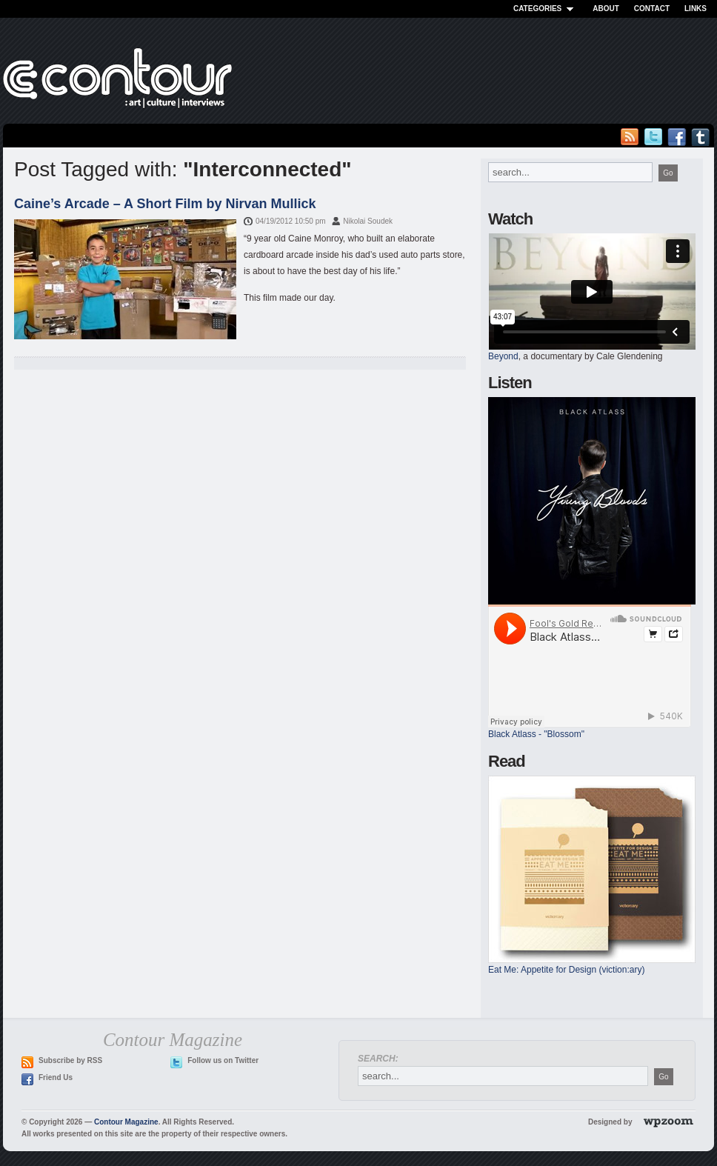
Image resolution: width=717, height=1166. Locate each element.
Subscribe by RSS (70, 1060)
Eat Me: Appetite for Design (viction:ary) (566, 970)
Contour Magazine (126, 1122)
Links (695, 8)
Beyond (503, 356)
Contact (652, 8)
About (606, 8)
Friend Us (56, 1077)
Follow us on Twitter (223, 1060)
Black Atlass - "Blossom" (536, 734)
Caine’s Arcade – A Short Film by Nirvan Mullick (165, 203)
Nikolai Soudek (368, 221)
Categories (545, 8)
